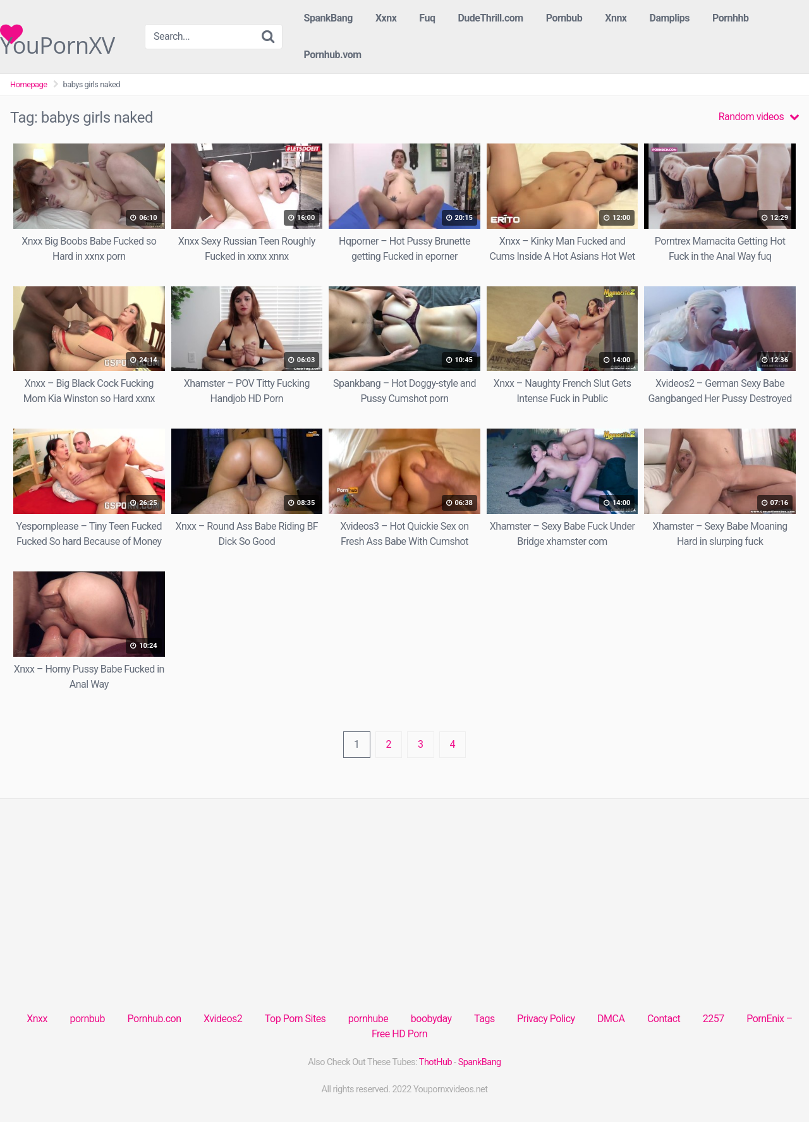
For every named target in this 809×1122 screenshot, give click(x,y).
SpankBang (328, 18)
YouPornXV (57, 34)
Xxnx (385, 18)
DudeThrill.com (490, 18)
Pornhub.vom (333, 55)
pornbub (87, 1019)
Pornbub (564, 18)
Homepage (28, 84)
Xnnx (615, 18)
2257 (713, 1019)
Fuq (427, 18)
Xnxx (37, 1019)
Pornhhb (730, 18)
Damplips (669, 18)
